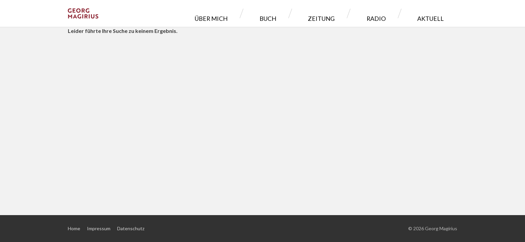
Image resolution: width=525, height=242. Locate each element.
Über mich (277, 13)
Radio (396, 13)
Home (74, 228)
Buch (318, 13)
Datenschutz (130, 228)
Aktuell (435, 13)
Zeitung (357, 13)
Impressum (98, 228)
